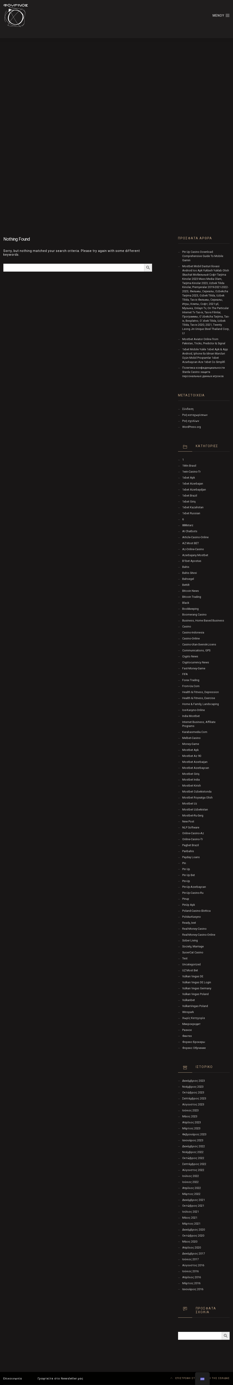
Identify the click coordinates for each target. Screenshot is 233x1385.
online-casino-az (193, 833)
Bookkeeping (190, 608)
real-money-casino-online (198, 934)
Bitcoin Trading (191, 596)
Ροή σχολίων (190, 421)
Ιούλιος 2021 (190, 1211)
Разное (187, 1030)
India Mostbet (191, 716)
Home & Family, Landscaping (200, 704)
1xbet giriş (189, 501)
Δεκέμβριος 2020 (193, 1229)
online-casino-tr (192, 839)
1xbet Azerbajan (192, 483)
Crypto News (190, 656)
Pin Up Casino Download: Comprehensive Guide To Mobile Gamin (202, 256)
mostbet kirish (191, 785)
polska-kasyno (191, 916)
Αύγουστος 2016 (193, 1265)
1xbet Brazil (189, 495)
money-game (190, 744)
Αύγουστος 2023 (193, 1104)
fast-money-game (193, 668)
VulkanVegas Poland (195, 1006)
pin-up (186, 881)
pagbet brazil (190, 845)
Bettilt (186, 584)
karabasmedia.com (194, 732)
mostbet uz (189, 803)
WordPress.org (191, 427)
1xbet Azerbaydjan (194, 489)
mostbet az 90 (191, 756)
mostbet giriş (191, 773)
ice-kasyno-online (193, 710)
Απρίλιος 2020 (191, 1247)
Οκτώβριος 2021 (193, 1205)
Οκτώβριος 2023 (193, 1092)
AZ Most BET (190, 543)
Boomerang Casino (194, 614)
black (185, 602)
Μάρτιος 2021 (191, 1223)
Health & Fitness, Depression (200, 692)
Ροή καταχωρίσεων (195, 415)
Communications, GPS (196, 650)
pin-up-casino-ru (193, 892)
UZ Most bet (190, 970)
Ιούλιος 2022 (190, 1176)
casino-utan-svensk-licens (199, 644)
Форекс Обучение (194, 1048)
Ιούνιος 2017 (190, 1259)
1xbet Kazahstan (193, 507)
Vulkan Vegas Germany (196, 988)
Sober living (190, 940)
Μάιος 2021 (189, 1217)
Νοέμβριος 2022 (193, 1152)
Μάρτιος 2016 (191, 1283)
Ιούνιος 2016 (190, 1271)
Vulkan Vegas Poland (195, 994)
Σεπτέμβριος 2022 (194, 1164)
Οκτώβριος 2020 (193, 1235)
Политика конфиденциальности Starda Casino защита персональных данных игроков (203, 372)
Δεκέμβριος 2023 (193, 1080)
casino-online (191, 638)
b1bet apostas (191, 561)
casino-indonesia (193, 632)
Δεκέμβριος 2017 (193, 1253)
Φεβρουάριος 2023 (194, 1134)
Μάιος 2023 (189, 1116)
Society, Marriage (193, 946)
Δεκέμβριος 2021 (193, 1200)
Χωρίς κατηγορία (193, 1018)
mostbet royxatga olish (197, 797)
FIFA (185, 674)
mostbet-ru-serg (192, 815)
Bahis (185, 567)
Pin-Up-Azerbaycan (194, 886)
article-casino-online (195, 537)
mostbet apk (190, 750)
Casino (186, 626)
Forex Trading (190, 680)
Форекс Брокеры (193, 1042)
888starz (187, 525)
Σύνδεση (188, 409)
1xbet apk (188, 477)
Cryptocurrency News (195, 662)
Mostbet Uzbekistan (195, 809)
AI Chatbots (189, 531)
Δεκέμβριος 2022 (193, 1146)
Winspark (188, 1012)
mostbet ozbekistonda (196, 791)
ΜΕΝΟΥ (221, 15)
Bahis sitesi (189, 573)
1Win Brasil (189, 465)
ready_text (189, 922)
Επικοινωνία (12, 1378)
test (185, 958)
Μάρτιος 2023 (191, 1128)
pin (184, 863)
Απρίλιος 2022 (191, 1188)
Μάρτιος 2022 (191, 1194)
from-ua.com (191, 686)
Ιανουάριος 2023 (192, 1140)
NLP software (190, 827)
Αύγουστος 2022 (193, 1170)
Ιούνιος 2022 (190, 1182)
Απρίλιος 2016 (191, 1277)
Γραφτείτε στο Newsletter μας (60, 1378)
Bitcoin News (190, 590)
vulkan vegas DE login (196, 982)
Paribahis (188, 851)
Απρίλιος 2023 (191, 1122)
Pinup (185, 898)
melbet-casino (191, 738)
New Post (188, 821)
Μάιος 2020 (189, 1241)
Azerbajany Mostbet (195, 555)
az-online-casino (193, 549)
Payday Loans (191, 857)
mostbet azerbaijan (195, 762)
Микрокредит (191, 1024)
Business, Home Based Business (203, 620)
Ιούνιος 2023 (190, 1110)
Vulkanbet (188, 1000)
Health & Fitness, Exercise (198, 698)
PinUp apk (188, 904)
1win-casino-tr (191, 471)
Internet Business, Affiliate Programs (198, 724)
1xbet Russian (191, 513)
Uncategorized (191, 964)
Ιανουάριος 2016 (192, 1289)
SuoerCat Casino (192, 952)
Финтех (187, 1036)
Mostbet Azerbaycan (195, 767)
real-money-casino (194, 928)
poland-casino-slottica (196, 910)
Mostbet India (191, 779)
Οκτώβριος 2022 (193, 1158)
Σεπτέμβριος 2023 (194, 1098)
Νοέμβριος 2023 (193, 1086)
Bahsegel (188, 578)
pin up (186, 869)
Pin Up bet (188, 875)
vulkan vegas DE (192, 976)
